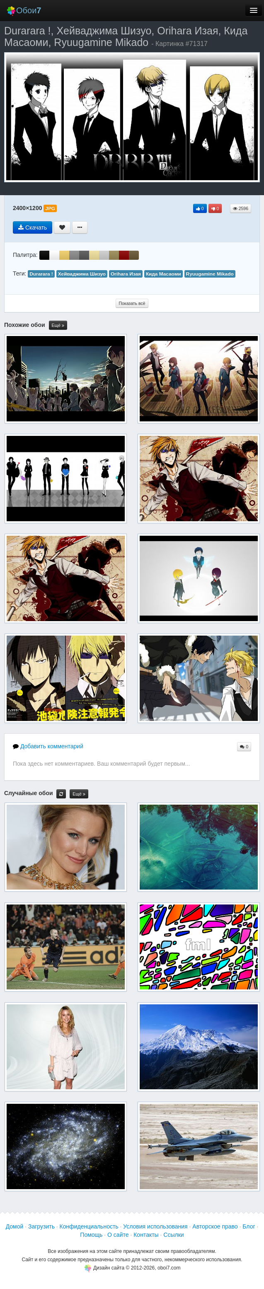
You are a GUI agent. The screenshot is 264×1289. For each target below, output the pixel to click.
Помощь (91, 1234)
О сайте (117, 1234)
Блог (248, 1226)
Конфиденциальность (89, 1226)
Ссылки (173, 1234)
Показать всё (132, 303)
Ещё (58, 325)
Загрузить (41, 1226)
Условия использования (155, 1226)
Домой (15, 1226)
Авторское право (214, 1226)
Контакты (145, 1234)
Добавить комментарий (48, 746)
